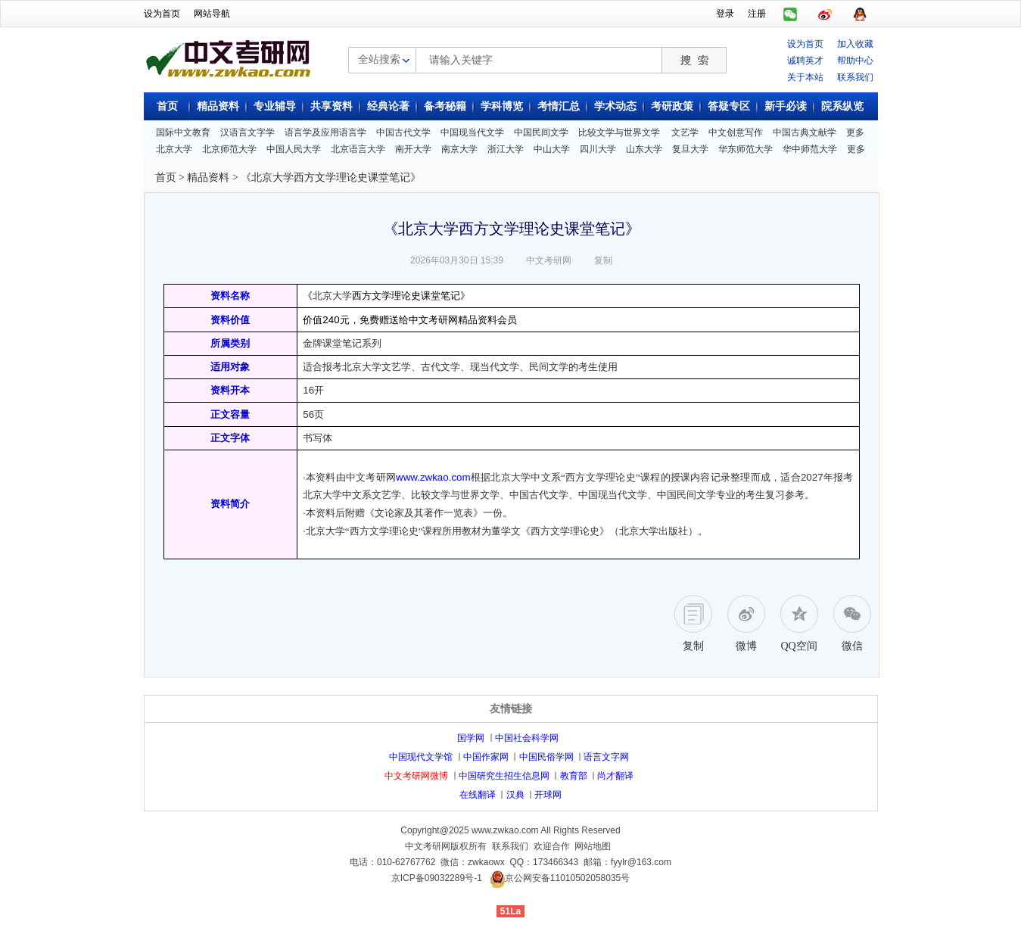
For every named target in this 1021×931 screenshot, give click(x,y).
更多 (855, 132)
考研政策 (672, 106)
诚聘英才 (805, 60)
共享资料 (331, 106)
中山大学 (552, 149)
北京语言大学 (358, 149)
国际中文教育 (183, 132)
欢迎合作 (552, 846)
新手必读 (785, 106)
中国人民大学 (293, 149)
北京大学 (174, 149)
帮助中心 (855, 60)
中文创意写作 (735, 132)
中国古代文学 (403, 132)
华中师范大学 (810, 149)
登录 (725, 13)
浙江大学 (505, 149)
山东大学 (644, 149)
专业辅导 (275, 106)
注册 (757, 13)
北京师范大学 (229, 149)
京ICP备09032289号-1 (436, 878)
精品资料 (218, 106)
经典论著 (388, 106)
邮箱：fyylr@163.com (627, 862)
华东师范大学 (745, 149)
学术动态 (615, 106)
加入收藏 (855, 44)
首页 (167, 106)
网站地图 (592, 846)
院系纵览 (842, 106)
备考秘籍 (445, 106)
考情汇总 (558, 106)
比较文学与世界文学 (619, 132)
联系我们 (855, 77)
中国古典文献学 (804, 132)
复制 (603, 260)
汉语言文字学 (247, 132)
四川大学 (598, 149)
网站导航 (212, 13)
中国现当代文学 (472, 132)
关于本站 (805, 77)
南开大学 (413, 149)
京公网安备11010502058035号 (567, 878)
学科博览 (502, 106)
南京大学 (459, 149)
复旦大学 (690, 149)
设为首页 (162, 13)
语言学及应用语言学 (325, 132)
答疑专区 (729, 106)
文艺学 (685, 132)
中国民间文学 (541, 132)
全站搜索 (379, 59)
